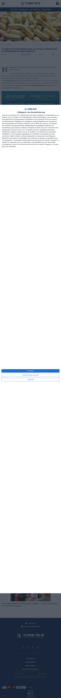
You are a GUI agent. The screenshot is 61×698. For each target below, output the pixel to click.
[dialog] (30, 349)
